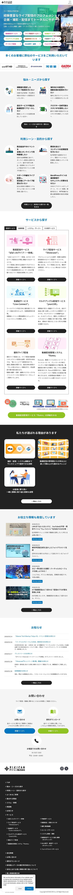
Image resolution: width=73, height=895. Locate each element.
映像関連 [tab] (21, 228)
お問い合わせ (12, 857)
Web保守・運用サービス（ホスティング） (50, 844)
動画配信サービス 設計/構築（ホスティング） (51, 838)
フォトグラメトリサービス (50, 849)
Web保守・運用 (30, 44)
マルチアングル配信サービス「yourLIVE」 (17, 835)
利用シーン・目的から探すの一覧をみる (36, 205)
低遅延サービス (50, 33)
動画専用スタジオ (31, 39)
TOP (8, 782)
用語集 (9, 807)
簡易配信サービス (12, 33)
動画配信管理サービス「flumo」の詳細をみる (36, 415)
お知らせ (10, 811)
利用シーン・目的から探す (16, 790)
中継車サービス (50, 39)
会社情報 (10, 853)
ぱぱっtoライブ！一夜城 (16, 819)
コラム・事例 (12, 802)
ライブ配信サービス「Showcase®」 (14, 823)
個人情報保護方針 (13, 873)
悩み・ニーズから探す (15, 786)
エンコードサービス (48, 830)
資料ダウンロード (13, 861)
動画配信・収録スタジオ (49, 822)
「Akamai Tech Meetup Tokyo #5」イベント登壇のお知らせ (35, 636)
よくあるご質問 (12, 794)
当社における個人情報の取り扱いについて (22, 869)
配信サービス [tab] (10, 228)
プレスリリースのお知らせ (23, 653)
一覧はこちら (36, 501)
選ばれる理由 (12, 799)
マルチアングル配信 (12, 39)
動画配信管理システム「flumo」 (19, 844)
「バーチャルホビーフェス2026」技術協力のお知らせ (33, 642)
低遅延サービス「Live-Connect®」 (15, 829)
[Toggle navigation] (70, 2)
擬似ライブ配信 (13, 840)
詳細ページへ (21, 279)
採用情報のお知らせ (21, 671)
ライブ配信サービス (32, 33)
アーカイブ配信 (11, 44)
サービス (10, 815)
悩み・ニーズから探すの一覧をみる (36, 125)
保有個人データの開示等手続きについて (21, 865)
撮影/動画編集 (46, 826)
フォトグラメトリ (51, 44)
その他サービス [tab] (49, 228)
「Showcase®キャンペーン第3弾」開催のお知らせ (31, 661)
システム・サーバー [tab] (34, 228)
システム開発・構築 (48, 834)
